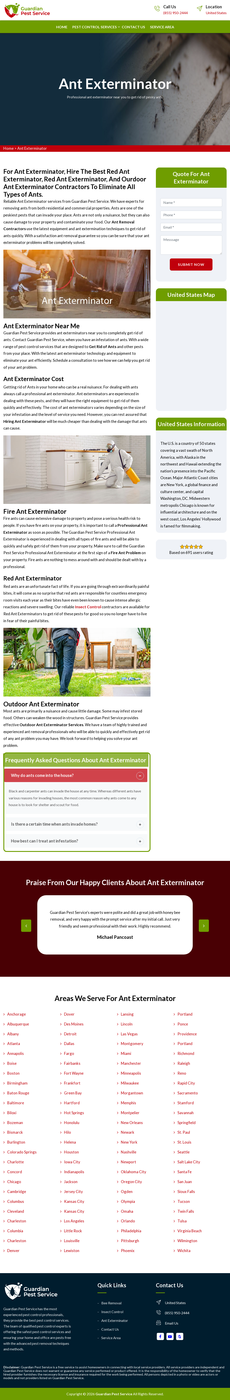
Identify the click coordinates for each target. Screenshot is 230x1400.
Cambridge (16, 1191)
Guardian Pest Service (113, 1394)
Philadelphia (131, 1230)
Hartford (72, 1102)
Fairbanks (72, 1063)
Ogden (127, 1191)
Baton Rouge (18, 1093)
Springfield (186, 1122)
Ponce (182, 1024)
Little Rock (73, 1230)
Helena (70, 1142)
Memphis (128, 1102)
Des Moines (74, 1024)
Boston (13, 1073)
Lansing (127, 1014)
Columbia (15, 1230)
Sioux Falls (186, 1191)
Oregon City (131, 1181)
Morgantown (132, 1093)
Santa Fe (184, 1171)
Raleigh (183, 1063)
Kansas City (74, 1201)
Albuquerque (18, 1024)
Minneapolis (131, 1073)
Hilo (67, 1132)
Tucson (183, 1201)
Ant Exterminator (32, 148)
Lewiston (71, 1250)
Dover (69, 1014)
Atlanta (13, 1043)
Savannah (185, 1112)
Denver (13, 1250)
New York (129, 1142)
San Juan (184, 1181)
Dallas (69, 1043)
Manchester (131, 1063)
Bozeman (15, 1122)
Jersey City (73, 1191)
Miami (126, 1053)
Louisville (72, 1240)
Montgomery (132, 1043)
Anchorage (16, 1014)
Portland (184, 1014)
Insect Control (112, 1312)
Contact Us (110, 1329)
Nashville (128, 1152)
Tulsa (182, 1221)
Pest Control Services (94, 27)
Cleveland (15, 1211)
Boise (12, 1063)
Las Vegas (129, 1034)
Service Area (162, 27)
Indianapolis (74, 1171)
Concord (14, 1171)
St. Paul (183, 1132)
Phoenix (128, 1250)
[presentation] (26, 925)
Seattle (183, 1152)
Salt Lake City (188, 1162)
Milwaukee (130, 1083)
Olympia (128, 1201)
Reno (181, 1073)
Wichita (183, 1250)
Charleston (16, 1221)
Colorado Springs (22, 1152)
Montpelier (130, 1112)
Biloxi (11, 1112)
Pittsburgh (130, 1240)
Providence (187, 1034)
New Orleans (132, 1122)
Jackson (70, 1181)
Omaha (127, 1211)
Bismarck (15, 1132)
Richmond (185, 1053)
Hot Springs (74, 1112)
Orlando (128, 1221)
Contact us (133, 27)
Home (61, 27)
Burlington (16, 1142)
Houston (71, 1152)
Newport (128, 1162)
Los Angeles (74, 1221)
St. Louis (184, 1142)
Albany (13, 1034)
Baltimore (15, 1102)
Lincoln (127, 1024)
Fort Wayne (74, 1073)
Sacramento (187, 1093)
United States (216, 13)
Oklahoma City (133, 1171)
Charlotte (15, 1162)
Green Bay (73, 1093)
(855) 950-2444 (175, 13)
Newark (127, 1132)
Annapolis (15, 1053)
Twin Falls (185, 1211)
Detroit (70, 1034)
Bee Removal (111, 1303)
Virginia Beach (189, 1230)
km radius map (191, 355)
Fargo (69, 1053)
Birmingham (17, 1083)
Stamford (185, 1102)
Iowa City (72, 1162)
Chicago (14, 1181)
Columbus (15, 1201)
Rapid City (186, 1083)
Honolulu (71, 1122)
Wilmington (187, 1240)
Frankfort (72, 1083)
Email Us (171, 1323)
